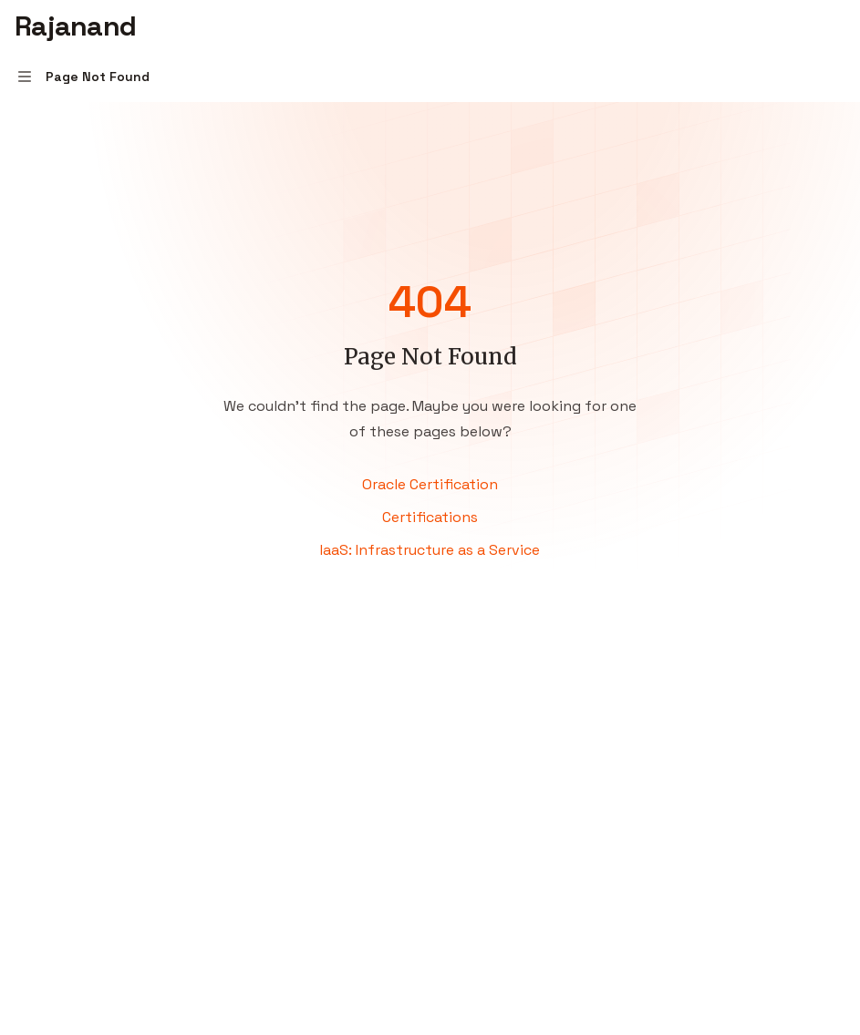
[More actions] (836, 25)
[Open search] (801, 25)
